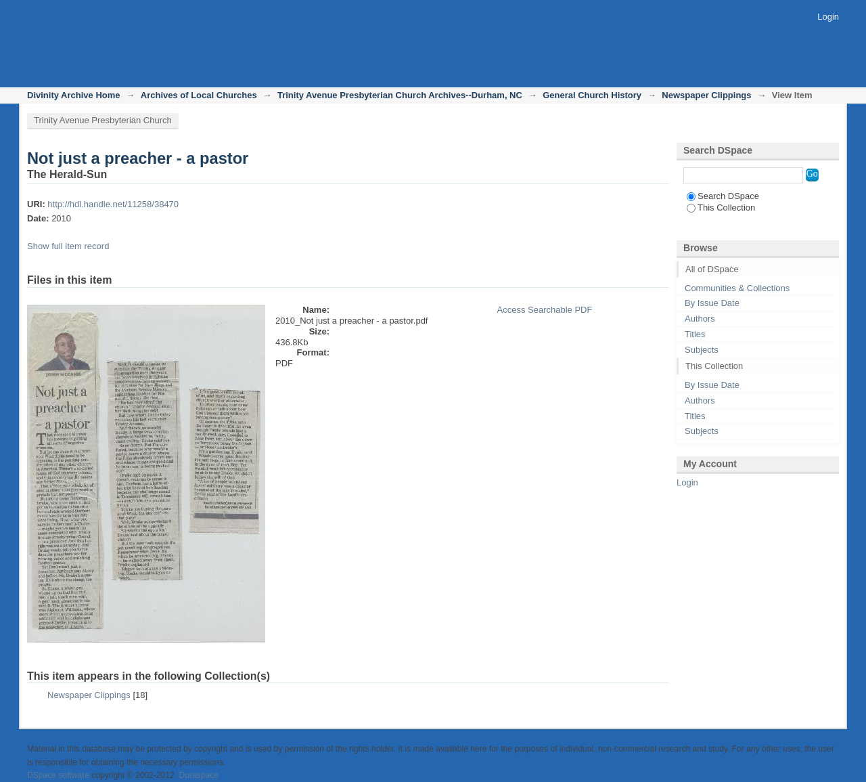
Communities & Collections (737, 288)
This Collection (721, 207)
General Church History (592, 95)
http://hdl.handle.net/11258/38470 (113, 204)
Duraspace (198, 775)
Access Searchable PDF (544, 310)
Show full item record (68, 246)
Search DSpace (723, 196)
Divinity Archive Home (73, 95)
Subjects (702, 350)
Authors (700, 318)
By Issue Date (712, 303)
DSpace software (58, 775)
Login (828, 17)
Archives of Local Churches (199, 95)
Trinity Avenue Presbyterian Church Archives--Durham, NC (399, 95)
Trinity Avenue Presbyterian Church (103, 120)
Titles (695, 334)
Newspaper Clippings (706, 95)
